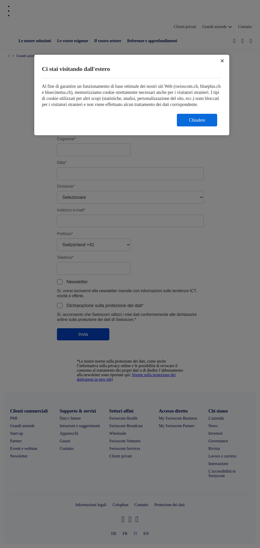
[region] (131, 95)
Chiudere (197, 120)
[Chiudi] (222, 60)
